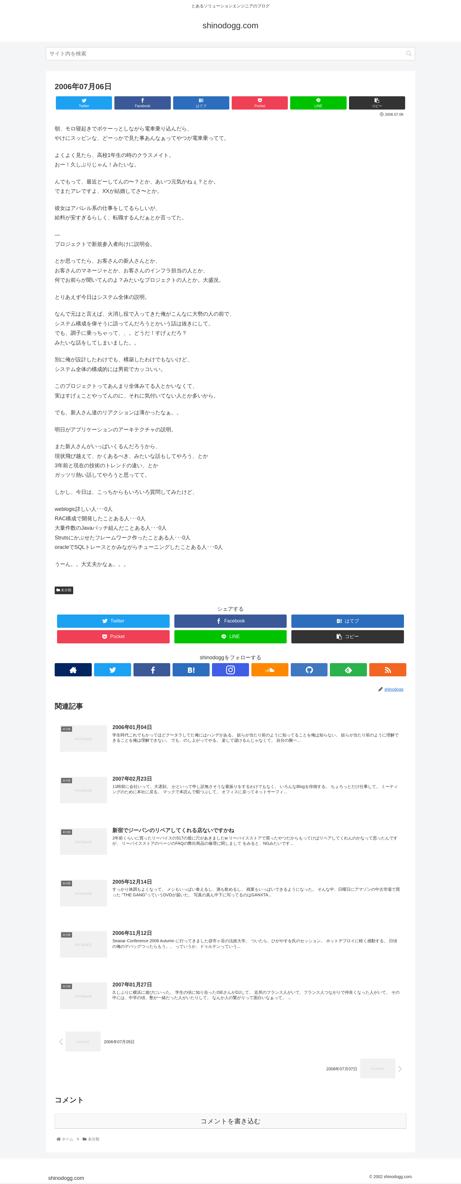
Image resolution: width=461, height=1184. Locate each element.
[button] (409, 53)
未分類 (63, 590)
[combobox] (230, 53)
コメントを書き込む (231, 1121)
